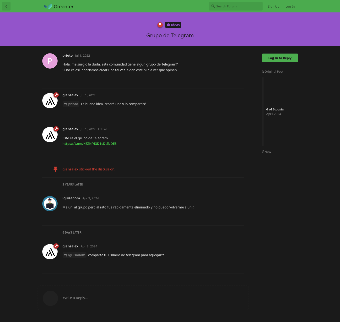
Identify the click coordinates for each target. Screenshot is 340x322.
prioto (73, 104)
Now (266, 151)
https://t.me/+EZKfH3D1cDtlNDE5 (90, 143)
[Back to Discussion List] (6, 6)
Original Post (272, 71)
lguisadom (77, 255)
